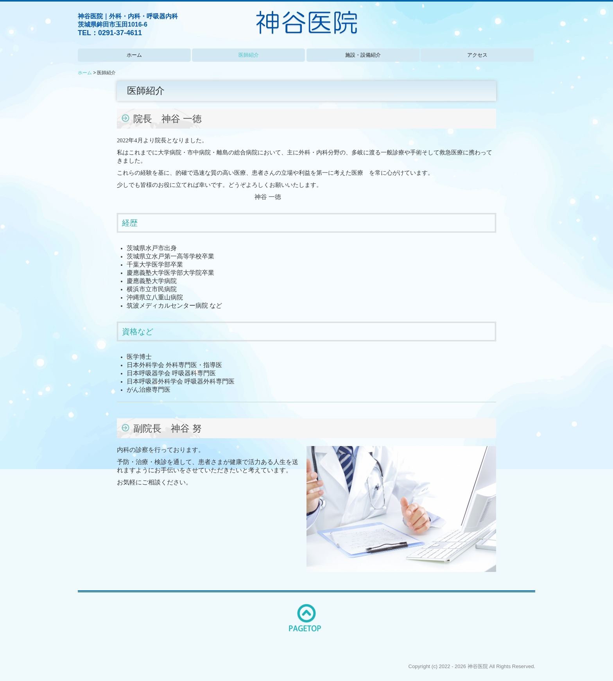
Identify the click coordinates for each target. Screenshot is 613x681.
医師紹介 (248, 55)
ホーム (134, 55)
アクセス (477, 55)
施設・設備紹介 (363, 55)
